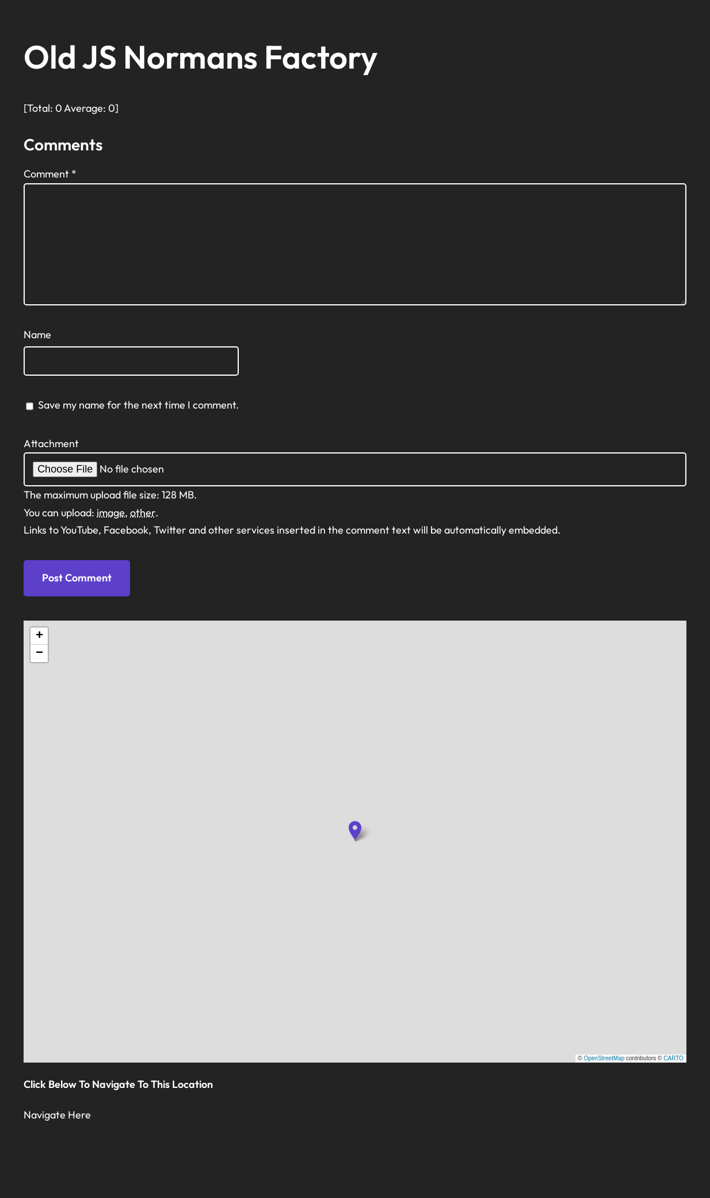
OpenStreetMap (604, 1058)
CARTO (673, 1058)
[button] (355, 830)
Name (37, 334)
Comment (50, 173)
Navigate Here (57, 1114)
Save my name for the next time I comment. (138, 404)
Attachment (51, 443)
